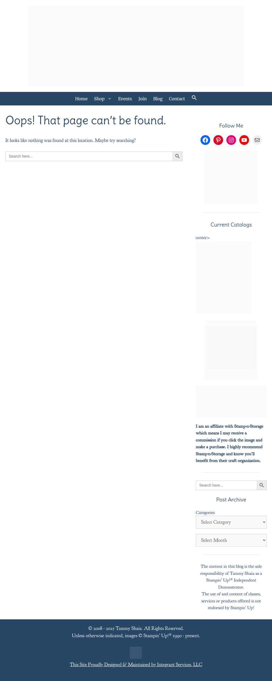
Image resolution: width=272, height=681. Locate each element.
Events (125, 98)
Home (81, 98)
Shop (104, 98)
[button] (194, 98)
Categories (205, 512)
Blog (158, 98)
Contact (177, 98)
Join (142, 98)
